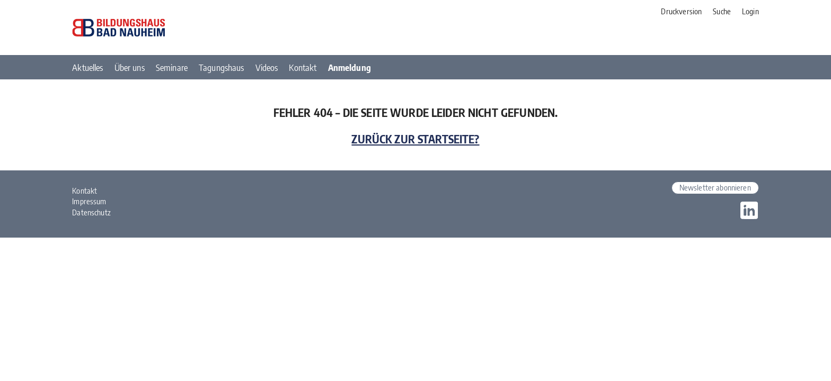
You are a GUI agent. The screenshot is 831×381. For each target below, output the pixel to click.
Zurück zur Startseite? (415, 139)
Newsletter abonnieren (715, 187)
